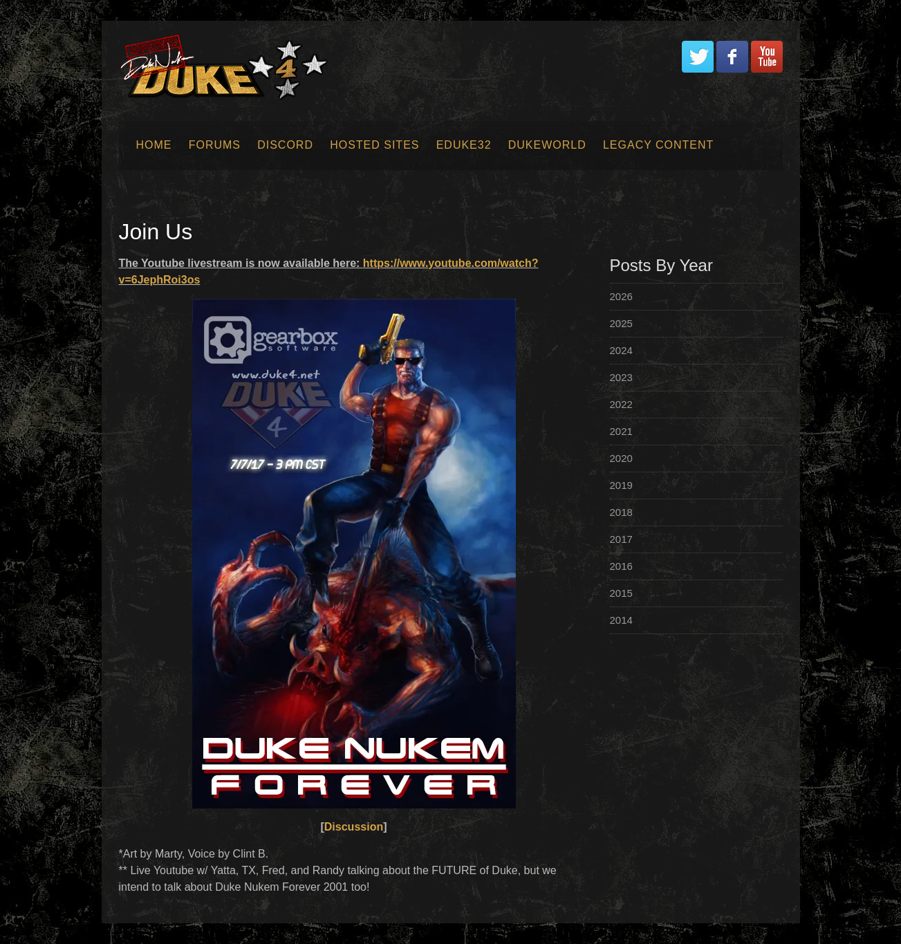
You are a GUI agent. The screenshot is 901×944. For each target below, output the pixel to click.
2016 (621, 566)
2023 (621, 377)
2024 (621, 350)
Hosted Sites (374, 145)
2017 (621, 539)
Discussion (353, 827)
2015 (621, 593)
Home (154, 145)
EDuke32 (464, 145)
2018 (621, 512)
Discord (285, 145)
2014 (621, 620)
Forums (215, 145)
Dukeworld (547, 145)
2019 (621, 485)
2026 (621, 296)
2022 (621, 404)
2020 (621, 458)
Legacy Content (658, 145)
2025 (621, 323)
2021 (621, 431)
